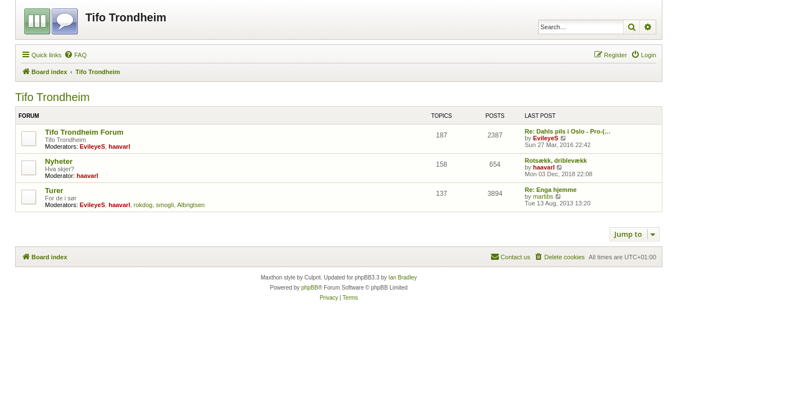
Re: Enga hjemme (550, 189)
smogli (165, 204)
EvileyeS (92, 146)
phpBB (309, 288)
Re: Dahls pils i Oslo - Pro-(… (568, 131)
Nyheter (58, 161)
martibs (543, 196)
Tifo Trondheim (52, 97)
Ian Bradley (402, 277)
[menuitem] (75, 55)
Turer (54, 190)
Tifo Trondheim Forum (84, 132)
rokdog (143, 204)
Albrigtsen (191, 204)
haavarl (119, 146)
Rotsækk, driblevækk (556, 160)
